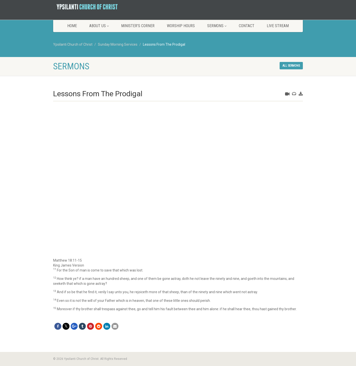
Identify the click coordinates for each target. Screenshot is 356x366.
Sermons (216, 25)
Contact (246, 25)
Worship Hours (181, 25)
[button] (178, 260)
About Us (99, 25)
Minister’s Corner (138, 25)
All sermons (291, 65)
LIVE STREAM (278, 25)
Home (72, 25)
